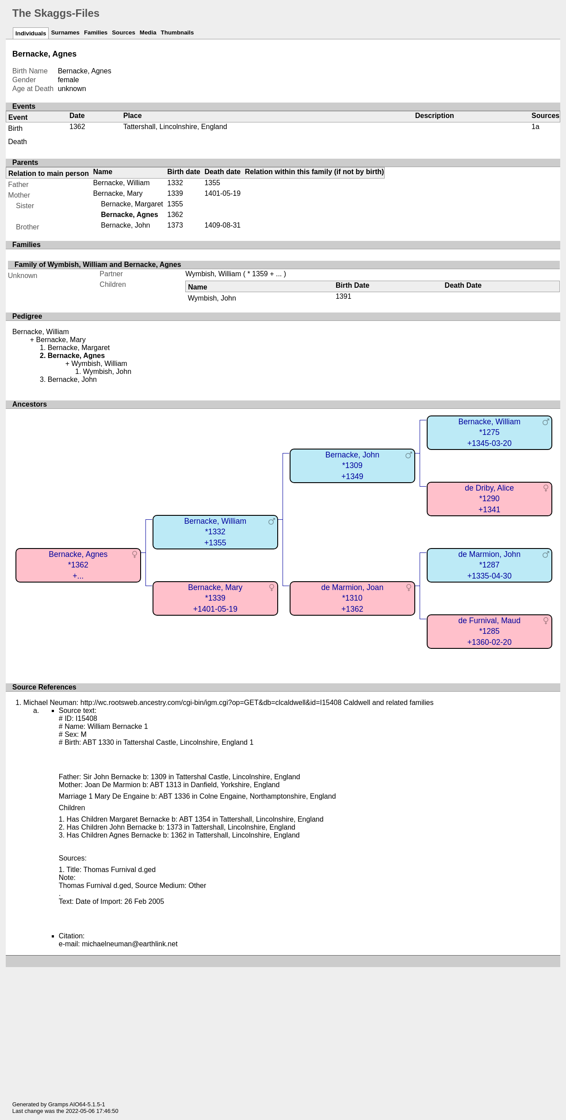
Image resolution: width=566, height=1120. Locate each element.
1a (535, 126)
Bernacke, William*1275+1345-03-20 (489, 432)
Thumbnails (177, 32)
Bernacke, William (121, 183)
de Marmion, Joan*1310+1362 (352, 598)
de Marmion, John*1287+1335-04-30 (489, 565)
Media (148, 32)
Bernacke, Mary (118, 193)
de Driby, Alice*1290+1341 (489, 499)
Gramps (58, 1104)
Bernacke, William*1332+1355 (215, 532)
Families (95, 32)
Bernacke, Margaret (132, 204)
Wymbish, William (213, 274)
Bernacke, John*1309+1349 (352, 465)
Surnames (65, 32)
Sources (123, 32)
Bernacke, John (125, 225)
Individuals (30, 33)
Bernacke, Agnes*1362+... (78, 565)
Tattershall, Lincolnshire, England (175, 126)
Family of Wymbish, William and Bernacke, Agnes (98, 264)
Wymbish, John (212, 298)
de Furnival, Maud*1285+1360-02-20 (489, 631)
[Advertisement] (286, 1029)
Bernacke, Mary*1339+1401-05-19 (215, 598)
